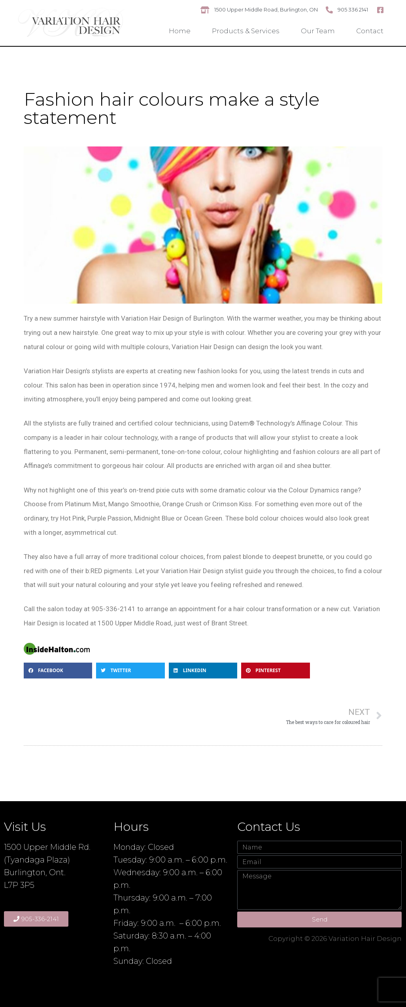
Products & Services (245, 31)
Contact (369, 31)
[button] (58, 670)
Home (180, 31)
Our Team (318, 31)
